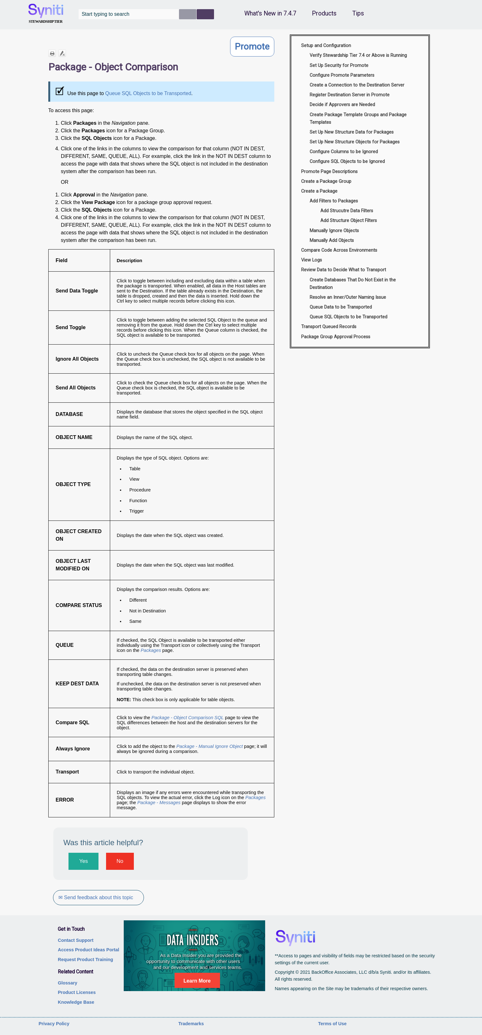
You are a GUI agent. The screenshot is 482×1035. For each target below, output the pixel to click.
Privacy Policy (54, 1023)
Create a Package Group (326, 181)
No (119, 861)
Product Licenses (77, 992)
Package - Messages (159, 802)
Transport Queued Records (328, 326)
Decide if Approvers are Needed (342, 104)
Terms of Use (332, 1023)
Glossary (67, 982)
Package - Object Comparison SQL (188, 717)
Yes (83, 861)
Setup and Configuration (326, 45)
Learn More (197, 981)
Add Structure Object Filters (348, 220)
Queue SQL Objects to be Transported (148, 93)
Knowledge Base (76, 1002)
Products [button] (324, 13)
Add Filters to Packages (334, 201)
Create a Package (319, 191)
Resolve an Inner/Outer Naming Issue (348, 297)
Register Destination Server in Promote (350, 95)
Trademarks (191, 1023)
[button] (187, 14)
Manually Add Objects (332, 240)
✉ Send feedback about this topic (96, 897)
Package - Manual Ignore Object (209, 746)
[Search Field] (146, 14)
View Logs (311, 260)
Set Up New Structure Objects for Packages (355, 142)
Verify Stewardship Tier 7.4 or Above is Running (358, 55)
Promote (252, 46)
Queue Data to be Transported (341, 307)
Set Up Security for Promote (339, 65)
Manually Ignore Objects (334, 230)
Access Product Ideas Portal (88, 949)
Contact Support (75, 940)
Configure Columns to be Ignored (344, 151)
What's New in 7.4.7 (270, 13)
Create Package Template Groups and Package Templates (358, 118)
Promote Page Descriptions (329, 171)
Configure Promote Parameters (342, 75)
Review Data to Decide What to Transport (343, 270)
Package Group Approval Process (335, 337)
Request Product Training (85, 959)
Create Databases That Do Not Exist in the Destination (353, 283)
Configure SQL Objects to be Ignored (347, 161)
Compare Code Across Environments (339, 250)
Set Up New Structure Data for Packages (352, 132)
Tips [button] (358, 13)
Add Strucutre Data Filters (346, 211)
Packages (151, 650)
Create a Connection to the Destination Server (357, 85)
